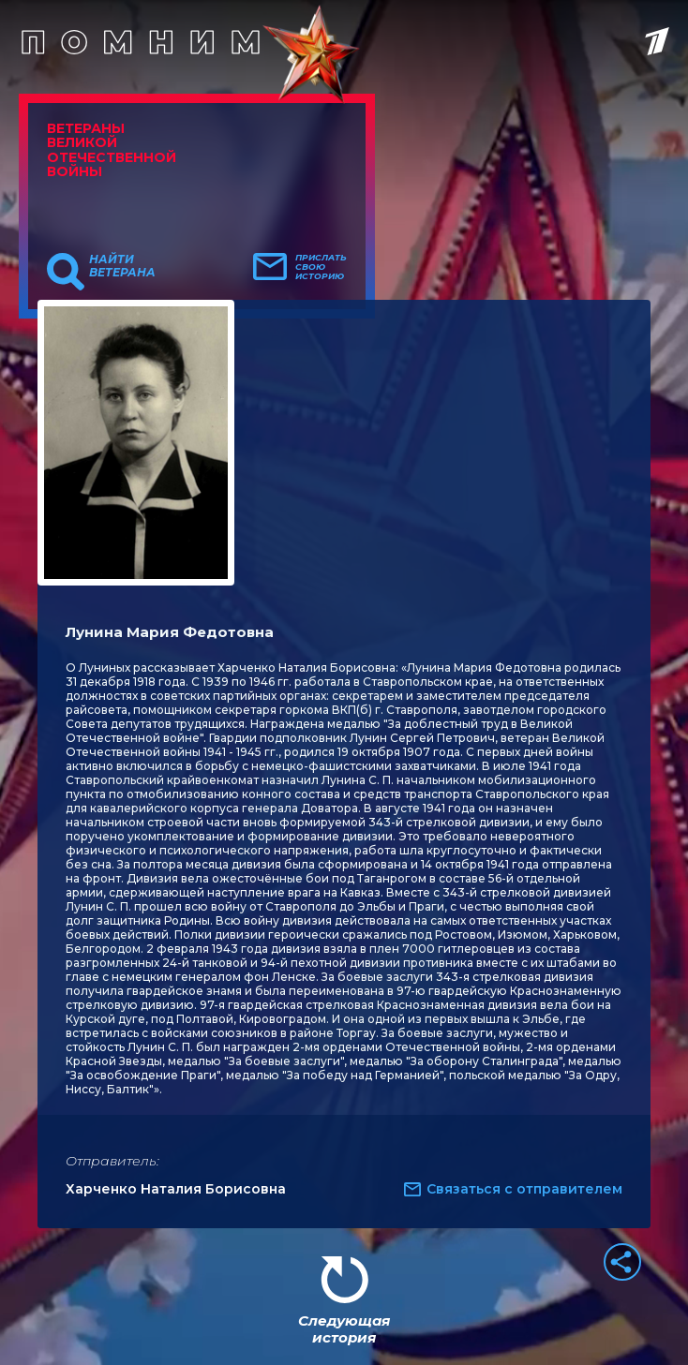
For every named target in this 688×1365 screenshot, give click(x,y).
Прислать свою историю (321, 267)
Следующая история (344, 1329)
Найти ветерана (122, 266)
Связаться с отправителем (524, 1188)
